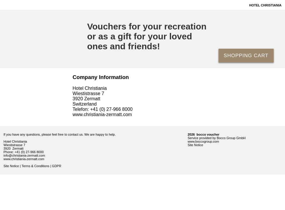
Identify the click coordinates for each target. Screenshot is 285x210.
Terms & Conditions (35, 166)
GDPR (56, 166)
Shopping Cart (246, 55)
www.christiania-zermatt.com (23, 159)
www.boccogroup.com (203, 141)
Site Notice (11, 166)
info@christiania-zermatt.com (24, 155)
